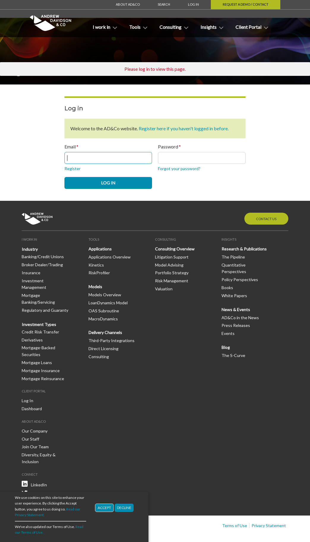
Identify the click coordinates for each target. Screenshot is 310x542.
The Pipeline (233, 239)
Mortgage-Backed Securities (38, 333)
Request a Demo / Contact (245, 4)
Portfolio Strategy (172, 254)
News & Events (236, 291)
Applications (100, 231)
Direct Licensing (103, 330)
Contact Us (266, 201)
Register (72, 150)
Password (168, 128)
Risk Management (171, 262)
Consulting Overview (174, 231)
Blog (226, 329)
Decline (124, 508)
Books (227, 269)
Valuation (164, 270)
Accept (104, 508)
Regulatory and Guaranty (45, 292)
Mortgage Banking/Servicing (38, 281)
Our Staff (30, 421)
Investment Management (34, 266)
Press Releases (236, 307)
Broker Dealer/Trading (42, 246)
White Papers (234, 277)
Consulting (98, 338)
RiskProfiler (99, 254)
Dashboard (32, 390)
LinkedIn (39, 466)
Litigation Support (172, 239)
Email (70, 128)
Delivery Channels (105, 314)
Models (95, 268)
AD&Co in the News (240, 299)
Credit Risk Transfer (40, 314)
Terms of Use (234, 507)
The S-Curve (233, 337)
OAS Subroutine (103, 292)
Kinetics (96, 247)
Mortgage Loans (37, 344)
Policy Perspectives (240, 261)
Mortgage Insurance (41, 352)
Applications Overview (109, 239)
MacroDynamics (103, 300)
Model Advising (169, 247)
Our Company (35, 413)
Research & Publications (244, 231)
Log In (193, 4)
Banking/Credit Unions (43, 238)
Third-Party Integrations (111, 322)
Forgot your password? (179, 150)
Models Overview (104, 276)
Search (164, 4)
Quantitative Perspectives (234, 250)
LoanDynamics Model (108, 284)
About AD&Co (128, 4)
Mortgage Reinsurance (43, 360)
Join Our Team (35, 428)
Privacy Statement (269, 507)
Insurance (31, 254)
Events (228, 315)
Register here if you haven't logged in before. (184, 110)
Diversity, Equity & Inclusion (39, 440)
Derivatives (32, 322)
